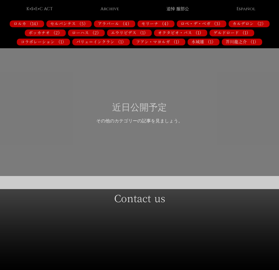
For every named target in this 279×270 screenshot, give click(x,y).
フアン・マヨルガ (160, 41)
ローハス (88, 32)
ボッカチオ (47, 32)
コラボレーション (45, 41)
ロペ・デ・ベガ (203, 23)
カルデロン (251, 23)
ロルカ (28, 23)
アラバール (116, 23)
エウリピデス (131, 32)
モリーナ (158, 23)
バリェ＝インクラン (103, 41)
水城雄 (205, 41)
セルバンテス (71, 23)
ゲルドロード (233, 32)
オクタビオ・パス (182, 32)
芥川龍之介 (243, 41)
